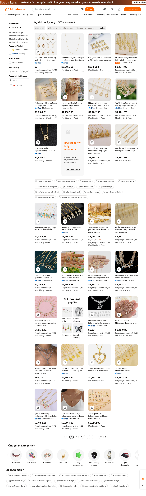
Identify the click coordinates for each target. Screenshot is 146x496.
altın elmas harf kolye (112, 192)
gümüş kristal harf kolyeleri (46, 187)
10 (101, 437)
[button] (82, 9)
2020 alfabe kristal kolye (88, 481)
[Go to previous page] (66, 437)
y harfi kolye (85, 181)
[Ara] (89, 9)
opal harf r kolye (105, 187)
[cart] (112, 9)
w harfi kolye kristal (71, 192)
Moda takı (92, 28)
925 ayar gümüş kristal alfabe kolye (73, 197)
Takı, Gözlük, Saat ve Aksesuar (71, 28)
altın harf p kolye (91, 192)
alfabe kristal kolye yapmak (40, 481)
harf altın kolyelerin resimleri (43, 475)
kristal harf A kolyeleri (105, 181)
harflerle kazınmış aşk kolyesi (47, 192)
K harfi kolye (67, 187)
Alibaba (51, 28)
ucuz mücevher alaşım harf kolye (42, 486)
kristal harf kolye (99, 475)
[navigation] (18, 229)
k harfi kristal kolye (43, 181)
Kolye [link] (102, 28)
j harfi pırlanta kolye (16, 481)
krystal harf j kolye (118, 475)
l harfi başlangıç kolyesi (44, 197)
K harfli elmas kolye (119, 486)
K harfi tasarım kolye (16, 486)
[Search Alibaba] (57, 9)
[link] (143, 473)
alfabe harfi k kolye (111, 481)
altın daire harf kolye (68, 486)
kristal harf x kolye (86, 187)
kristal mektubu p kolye (65, 181)
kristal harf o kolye (126, 181)
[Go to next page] (105, 437)
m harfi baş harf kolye (65, 481)
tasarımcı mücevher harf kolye (94, 486)
